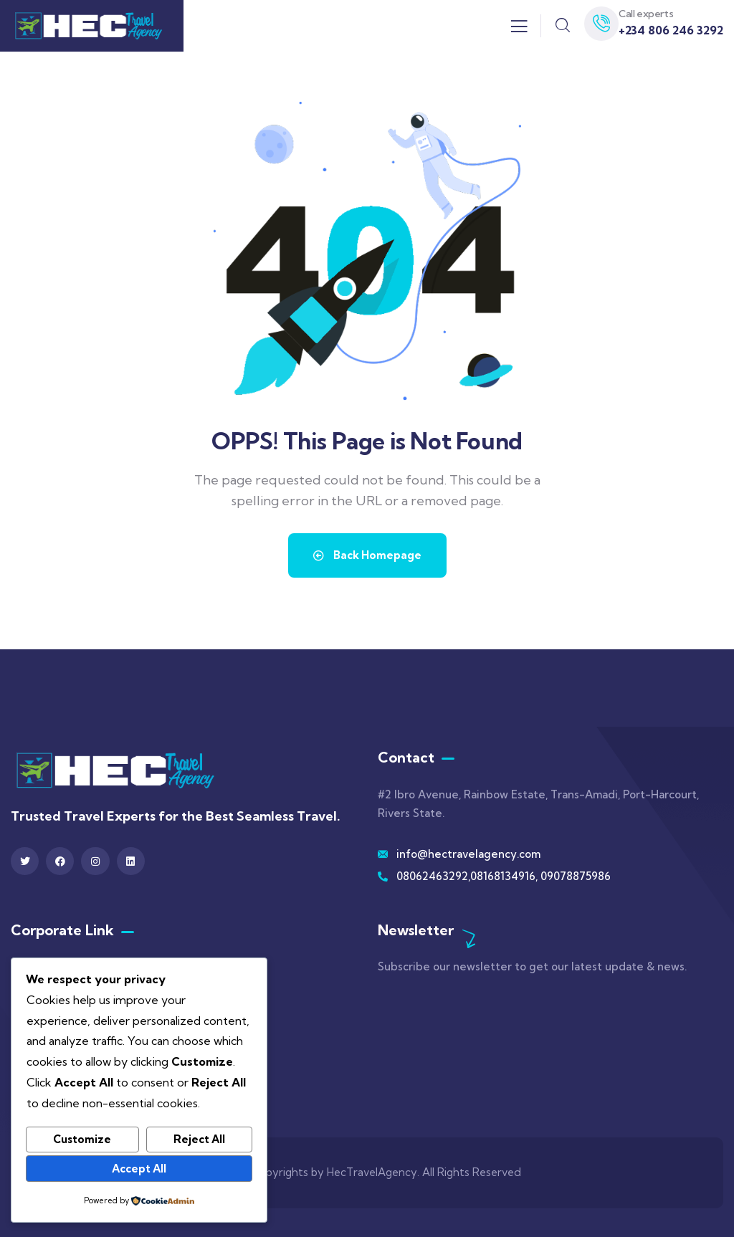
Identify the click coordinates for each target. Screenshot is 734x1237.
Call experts (646, 13)
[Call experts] (601, 23)
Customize (82, 1139)
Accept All (139, 1168)
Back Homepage (367, 555)
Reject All (199, 1139)
